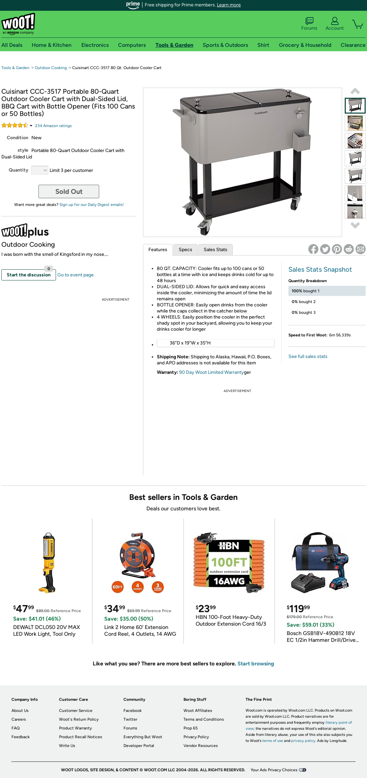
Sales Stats (215, 249)
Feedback (20, 737)
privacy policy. (303, 741)
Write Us (67, 745)
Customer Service (75, 710)
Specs (185, 249)
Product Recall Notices (80, 737)
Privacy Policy (196, 737)
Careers (18, 719)
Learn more (229, 5)
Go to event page (75, 275)
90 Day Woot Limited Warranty (211, 372)
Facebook (132, 710)
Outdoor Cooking (51, 67)
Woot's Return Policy (78, 719)
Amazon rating (53, 125)
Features (157, 249)
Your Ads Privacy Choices (274, 770)
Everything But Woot (142, 737)
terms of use (272, 741)
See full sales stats (308, 356)
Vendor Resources (201, 745)
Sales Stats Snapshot (320, 269)
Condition (17, 138)
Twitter (130, 719)
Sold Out (69, 191)
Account (335, 24)
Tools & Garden (15, 67)
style (23, 150)
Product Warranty (75, 728)
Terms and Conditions (204, 719)
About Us (20, 710)
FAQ (15, 728)
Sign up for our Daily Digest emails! (91, 204)
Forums (309, 24)
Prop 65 (191, 728)
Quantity (18, 170)
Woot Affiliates (198, 710)
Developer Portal (138, 745)
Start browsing (255, 663)
